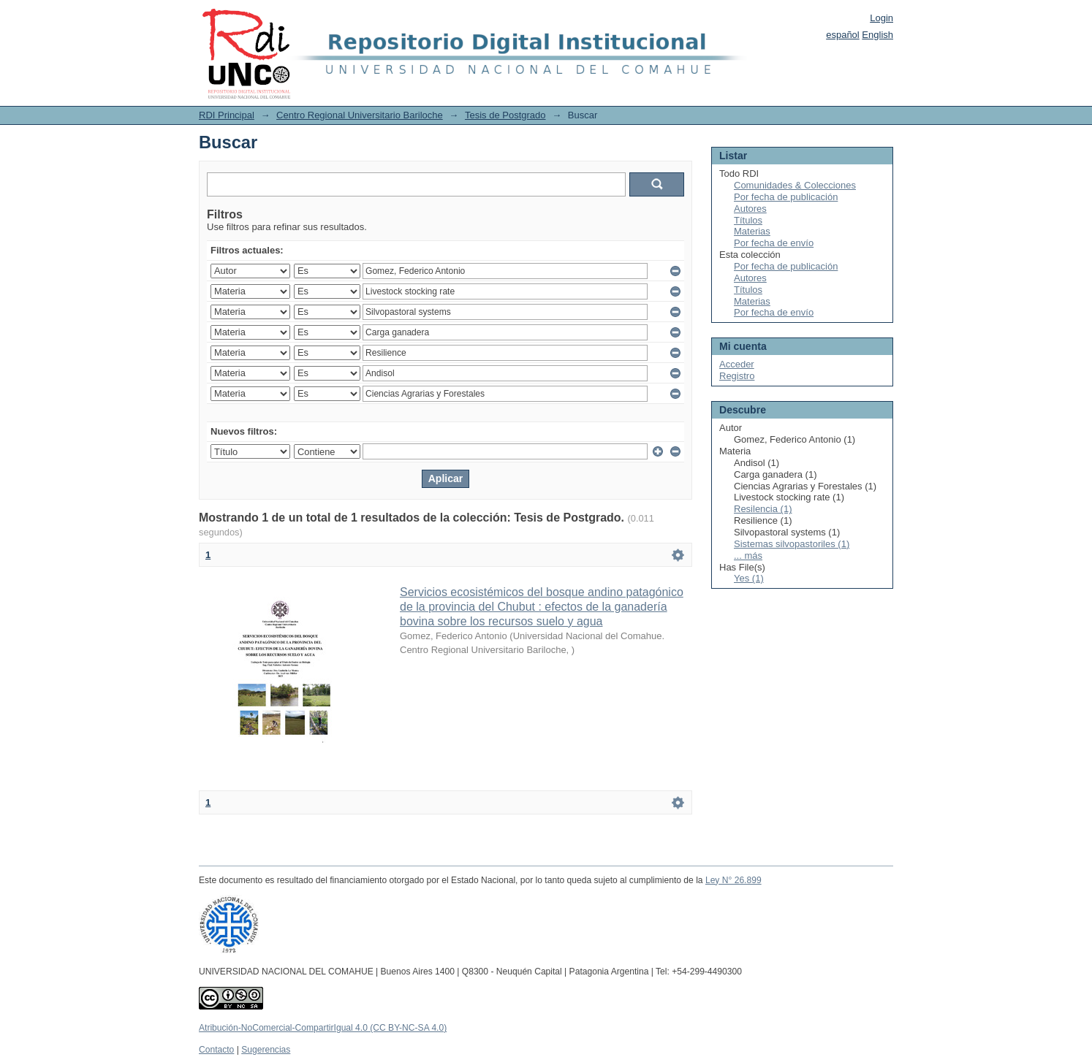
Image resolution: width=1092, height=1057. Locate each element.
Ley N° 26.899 (733, 880)
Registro (736, 375)
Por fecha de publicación (786, 196)
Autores (750, 208)
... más (748, 555)
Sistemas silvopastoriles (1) (791, 543)
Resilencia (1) (763, 508)
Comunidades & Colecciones (795, 185)
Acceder (736, 364)
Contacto (216, 1050)
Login (881, 17)
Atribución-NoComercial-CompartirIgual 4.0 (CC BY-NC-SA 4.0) (323, 1028)
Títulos (748, 220)
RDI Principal (226, 115)
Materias (752, 231)
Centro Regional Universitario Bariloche (359, 115)
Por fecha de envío (774, 242)
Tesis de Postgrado (505, 115)
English (877, 34)
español (843, 34)
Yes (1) (749, 578)
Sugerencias (265, 1050)
